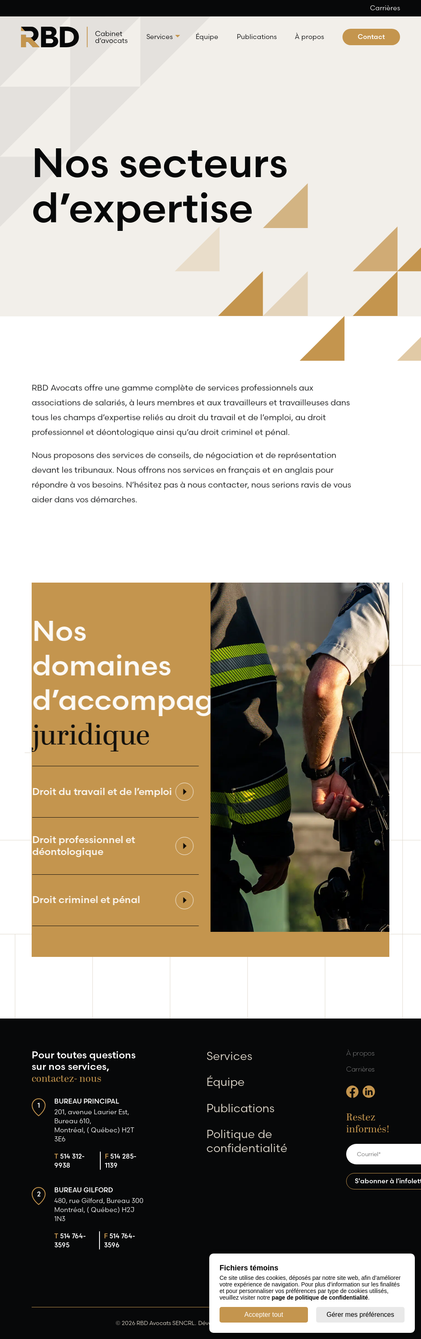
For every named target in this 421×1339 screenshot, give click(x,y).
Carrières (385, 8)
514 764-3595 (70, 1240)
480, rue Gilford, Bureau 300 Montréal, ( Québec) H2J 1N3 (98, 1209)
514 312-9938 (69, 1160)
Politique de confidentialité (246, 1141)
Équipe (207, 36)
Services (159, 36)
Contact (371, 36)
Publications (257, 36)
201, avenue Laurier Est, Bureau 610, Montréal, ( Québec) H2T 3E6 (94, 1125)
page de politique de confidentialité (320, 1297)
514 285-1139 (120, 1160)
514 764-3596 (119, 1240)
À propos (309, 36)
